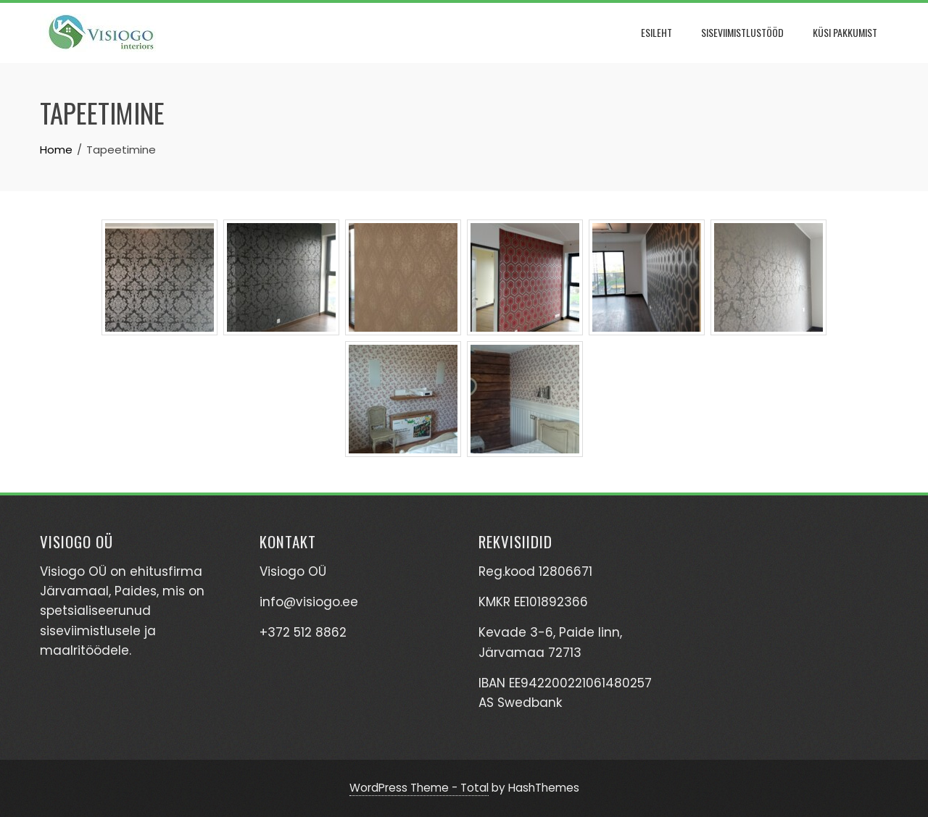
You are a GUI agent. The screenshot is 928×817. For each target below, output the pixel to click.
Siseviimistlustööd (742, 32)
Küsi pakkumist (845, 32)
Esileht (656, 32)
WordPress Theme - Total (419, 787)
